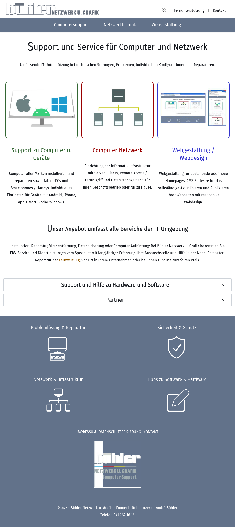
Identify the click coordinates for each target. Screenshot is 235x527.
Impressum (86, 431)
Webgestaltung (166, 24)
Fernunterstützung (189, 10)
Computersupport (71, 24)
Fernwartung (69, 260)
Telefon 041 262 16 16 (117, 515)
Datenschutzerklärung (119, 431)
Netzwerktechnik (120, 24)
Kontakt (219, 10)
